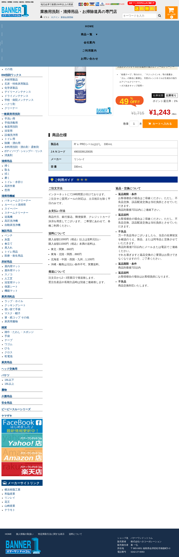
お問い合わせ (160, 24)
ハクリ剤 (10, 104)
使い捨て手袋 (12, 309)
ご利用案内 (124, 24)
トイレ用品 (11, 251)
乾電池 (8, 356)
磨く (7, 177)
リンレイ (10, 497)
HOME (19, 24)
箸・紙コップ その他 (17, 317)
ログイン (55, 17)
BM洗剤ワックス (11, 75)
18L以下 (9, 379)
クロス (8, 352)
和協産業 (10, 493)
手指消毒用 (11, 122)
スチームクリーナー (16, 212)
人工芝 (8, 278)
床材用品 (6, 261)
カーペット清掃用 (15, 204)
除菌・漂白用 (12, 143)
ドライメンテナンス (16, 95)
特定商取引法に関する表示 (51, 534)
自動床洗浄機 (12, 224)
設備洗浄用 (11, 134)
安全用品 (6, 402)
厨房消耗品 (8, 296)
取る (7, 169)
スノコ (8, 274)
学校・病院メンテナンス (19, 99)
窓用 (7, 190)
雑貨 (4, 327)
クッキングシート (15, 305)
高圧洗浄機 (11, 220)
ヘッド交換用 (9, 368)
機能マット (11, 290)
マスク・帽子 (12, 313)
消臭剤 (8, 155)
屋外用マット (12, 270)
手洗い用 (10, 118)
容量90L (9, 52)
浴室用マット (12, 282)
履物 (4, 389)
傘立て (8, 243)
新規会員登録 (67, 17)
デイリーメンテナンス (18, 91)
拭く (7, 173)
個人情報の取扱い (25, 534)
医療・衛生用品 (14, 255)
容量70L (9, 48)
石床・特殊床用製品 (16, 83)
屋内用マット (12, 266)
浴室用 (8, 130)
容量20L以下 (12, 56)
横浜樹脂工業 (12, 489)
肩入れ (8, 247)
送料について (75, 534)
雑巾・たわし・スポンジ (19, 332)
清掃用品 (6, 161)
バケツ (5, 375)
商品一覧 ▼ (54, 24)
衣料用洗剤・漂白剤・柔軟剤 (22, 147)
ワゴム (8, 344)
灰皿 (7, 239)
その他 (8, 69)
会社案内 (89, 24)
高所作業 (10, 185)
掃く (7, 165)
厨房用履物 (11, 321)
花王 (7, 501)
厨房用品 (6, 362)
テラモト (10, 509)
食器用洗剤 (11, 126)
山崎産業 (10, 505)
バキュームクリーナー (18, 200)
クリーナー (11, 108)
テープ (8, 340)
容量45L (9, 44)
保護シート (11, 286)
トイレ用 (10, 138)
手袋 (7, 336)
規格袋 (8, 61)
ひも (7, 348)
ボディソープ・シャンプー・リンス (23, 151)
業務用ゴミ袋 (9, 40)
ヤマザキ (6, 415)
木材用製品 (11, 79)
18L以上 (9, 383)
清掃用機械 (8, 195)
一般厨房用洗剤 (10, 114)
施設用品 (6, 230)
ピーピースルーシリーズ (16, 409)
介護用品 (6, 396)
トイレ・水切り (14, 182)
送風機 (8, 216)
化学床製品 (11, 87)
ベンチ (8, 235)
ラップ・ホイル (14, 301)
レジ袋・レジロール (16, 65)
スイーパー (11, 208)
